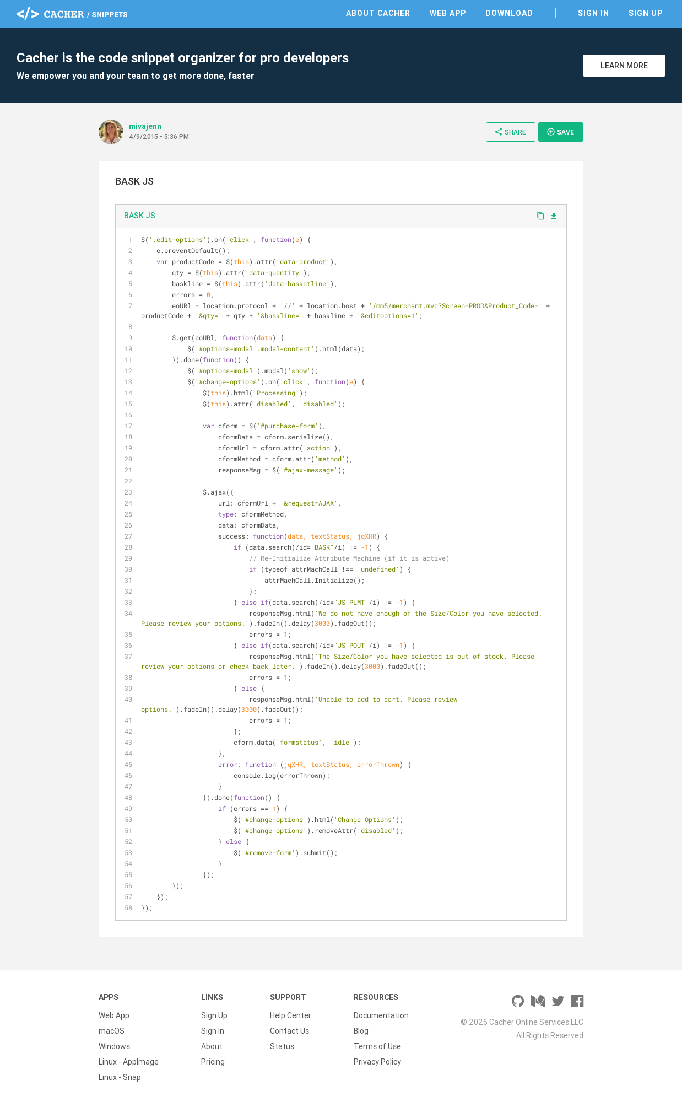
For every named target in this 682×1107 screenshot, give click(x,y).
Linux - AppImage (129, 1062)
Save (560, 131)
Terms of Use (377, 1046)
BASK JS (139, 216)
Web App (448, 13)
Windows (114, 1046)
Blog (361, 1031)
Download (509, 13)
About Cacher (378, 13)
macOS (112, 1031)
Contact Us (289, 1031)
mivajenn (145, 126)
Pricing (213, 1062)
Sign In (593, 13)
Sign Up (646, 13)
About (212, 1046)
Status (282, 1046)
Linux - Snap (120, 1077)
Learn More (624, 66)
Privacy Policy (377, 1062)
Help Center (290, 1015)
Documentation (381, 1015)
